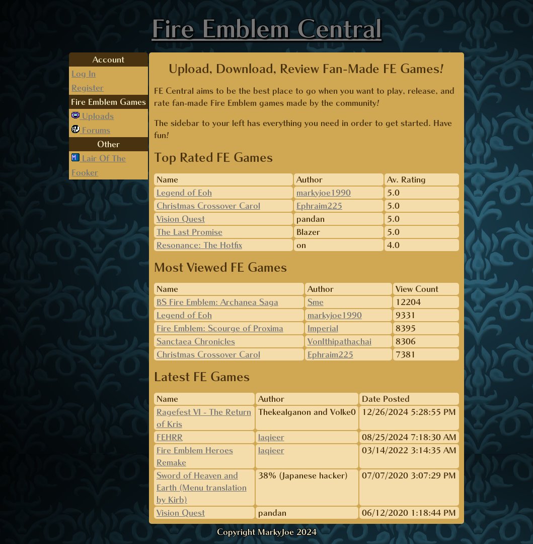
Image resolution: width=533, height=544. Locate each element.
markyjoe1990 (323, 193)
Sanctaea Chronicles (196, 341)
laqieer (271, 437)
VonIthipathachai (339, 341)
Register (87, 88)
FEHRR (170, 437)
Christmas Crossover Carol (208, 206)
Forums (95, 130)
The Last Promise (189, 232)
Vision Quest (181, 219)
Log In (83, 74)
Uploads (97, 116)
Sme (316, 302)
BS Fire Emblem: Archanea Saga (217, 302)
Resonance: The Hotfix (199, 245)
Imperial (323, 328)
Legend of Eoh (184, 193)
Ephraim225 (319, 206)
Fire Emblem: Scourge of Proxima (220, 328)
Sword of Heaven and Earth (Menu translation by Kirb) (202, 487)
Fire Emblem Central (266, 28)
